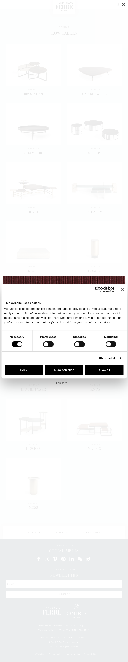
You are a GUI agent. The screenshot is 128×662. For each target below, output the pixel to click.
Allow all (104, 369)
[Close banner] (122, 289)
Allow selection (64, 369)
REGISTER (61, 383)
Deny (23, 369)
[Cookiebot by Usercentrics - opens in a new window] (97, 289)
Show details (108, 358)
